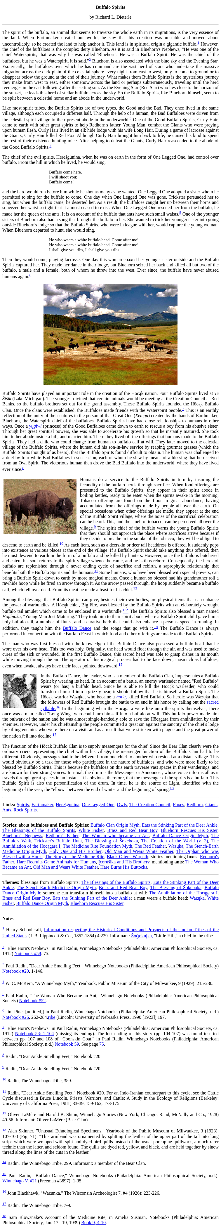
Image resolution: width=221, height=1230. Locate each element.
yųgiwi (35, 426)
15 (120, 664)
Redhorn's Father (62, 835)
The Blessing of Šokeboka (111, 840)
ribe (51, 1017)
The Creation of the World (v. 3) (174, 840)
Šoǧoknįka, (142, 935)
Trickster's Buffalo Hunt (58, 840)
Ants (6, 809)
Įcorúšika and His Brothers (123, 861)
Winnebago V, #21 (19, 1180)
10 (61, 543)
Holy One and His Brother (75, 851)
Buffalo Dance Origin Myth (180, 835)
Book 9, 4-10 (93, 1222)
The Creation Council (149, 804)
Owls (122, 804)
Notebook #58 (27, 953)
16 (58, 707)
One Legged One (98, 804)
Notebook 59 (67, 1044)
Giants (211, 804)
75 (101, 1044)
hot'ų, (121, 696)
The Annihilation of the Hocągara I (183, 892)
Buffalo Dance (77, 628)
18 (172, 788)
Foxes (178, 804)
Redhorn (195, 804)
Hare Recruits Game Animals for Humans (56, 861)
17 (54, 734)
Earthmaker (42, 804)
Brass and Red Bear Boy (132, 830)
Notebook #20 (15, 971)
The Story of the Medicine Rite (74, 856)
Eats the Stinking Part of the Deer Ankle (179, 825)
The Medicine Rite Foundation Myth (97, 846)
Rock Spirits (25, 809)
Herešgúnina (67, 804)
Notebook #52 (32, 1000)
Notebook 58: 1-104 (34, 1033)
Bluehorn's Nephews (22, 835)
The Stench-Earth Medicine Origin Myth (56, 887)
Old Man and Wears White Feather (139, 851)
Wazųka (175, 846)
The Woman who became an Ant (115, 835)
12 (135, 588)
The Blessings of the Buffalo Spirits (38, 830)
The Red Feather (150, 846)
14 (156, 626)
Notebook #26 (15, 1017)
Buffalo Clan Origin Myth (115, 825)
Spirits (23, 804)
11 (96, 571)
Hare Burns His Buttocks (123, 867)
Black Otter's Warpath (127, 856)
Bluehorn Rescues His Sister (189, 830)
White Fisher (91, 830)
